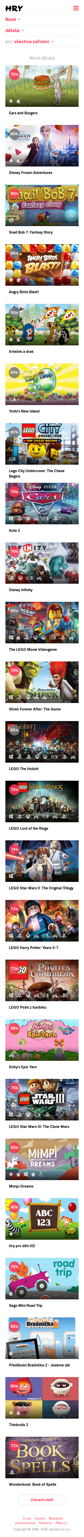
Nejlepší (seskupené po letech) (33, 47)
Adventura (18, 95)
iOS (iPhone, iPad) (24, 171)
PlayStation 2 (20, 212)
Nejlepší (17, 43)
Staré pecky (19, 79)
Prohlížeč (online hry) (26, 159)
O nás (6, 661)
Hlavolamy (19, 103)
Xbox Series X (21, 216)
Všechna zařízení (23, 147)
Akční (15, 99)
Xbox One (18, 220)
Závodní (17, 127)
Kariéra (15, 661)
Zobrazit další (12, 653)
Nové (15, 35)
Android (17, 167)
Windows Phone (22, 175)
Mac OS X (18, 188)
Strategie (17, 119)
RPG (14, 107)
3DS (14, 232)
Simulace (17, 115)
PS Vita (16, 236)
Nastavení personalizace (38, 661)
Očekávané (19, 39)
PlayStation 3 (20, 208)
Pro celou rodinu (23, 75)
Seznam (7, 4)
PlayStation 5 (20, 200)
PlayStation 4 (20, 204)
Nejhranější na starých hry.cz (31, 87)
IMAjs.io (74, 661)
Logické (16, 111)
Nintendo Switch (23, 240)
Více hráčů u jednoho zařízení (32, 83)
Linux (15, 192)
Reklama (62, 661)
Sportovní (18, 123)
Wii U (15, 228)
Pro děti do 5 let (22, 71)
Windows (17, 183)
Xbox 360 (18, 224)
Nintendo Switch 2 (24, 151)
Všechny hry (20, 62)
